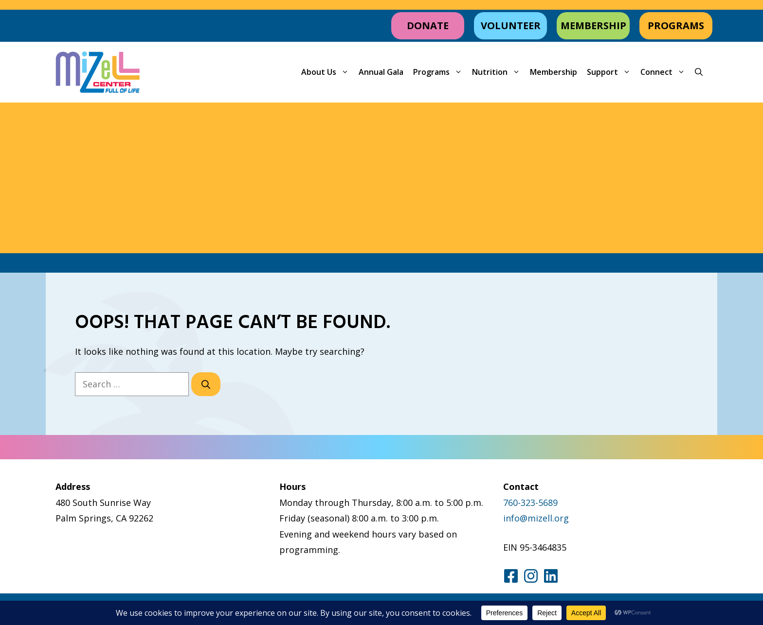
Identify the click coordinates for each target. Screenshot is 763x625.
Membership (553, 72)
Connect (665, 72)
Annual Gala (381, 72)
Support (611, 72)
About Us (327, 72)
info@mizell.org (536, 518)
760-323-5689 (530, 502)
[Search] (205, 384)
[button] (699, 72)
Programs (440, 72)
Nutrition (498, 72)
